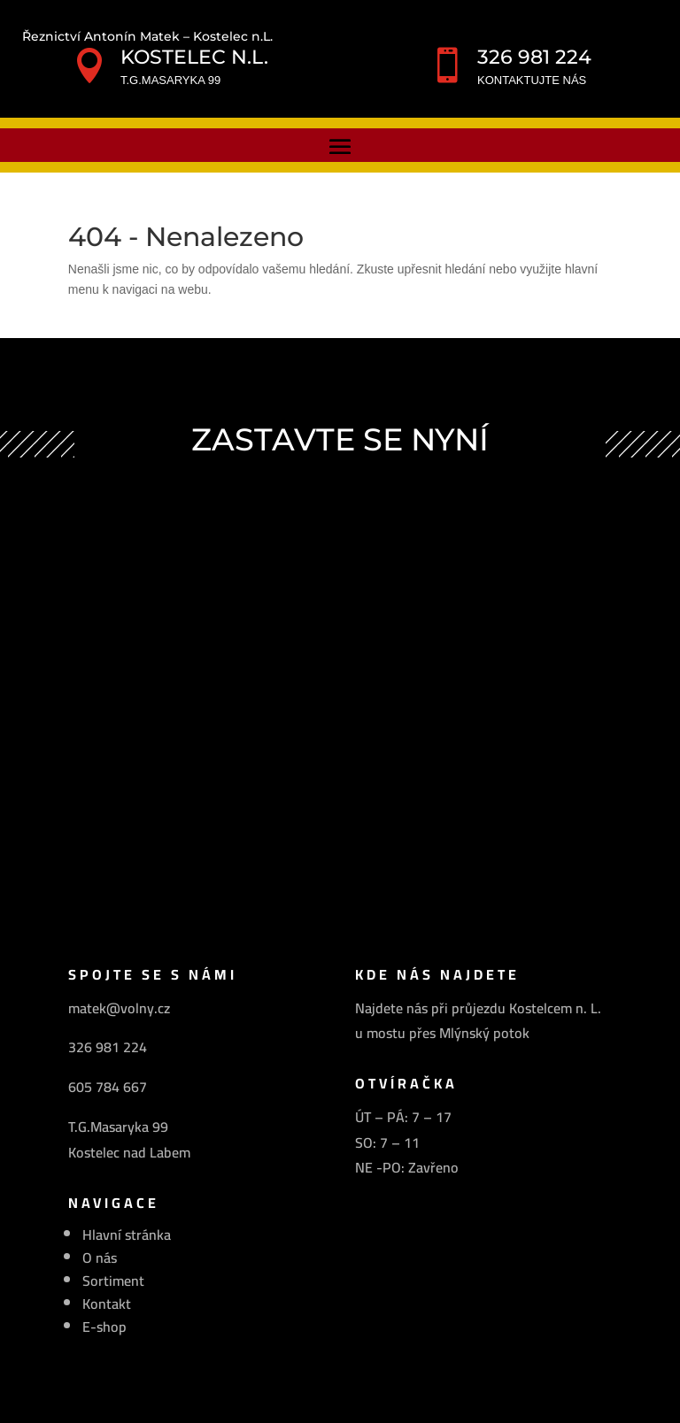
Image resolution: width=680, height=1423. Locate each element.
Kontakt (106, 1303)
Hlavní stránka (126, 1234)
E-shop (104, 1326)
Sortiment (113, 1280)
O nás (99, 1257)
